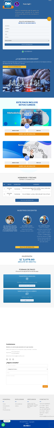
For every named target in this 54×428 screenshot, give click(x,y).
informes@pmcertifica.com (27, 300)
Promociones (6, 410)
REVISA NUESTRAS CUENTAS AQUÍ (27, 285)
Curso (4, 408)
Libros (16, 406)
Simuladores (18, 404)
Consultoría (6, 406)
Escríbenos (27, 51)
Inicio (4, 404)
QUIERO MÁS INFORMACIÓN (27, 134)
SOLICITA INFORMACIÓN (14, 66)
